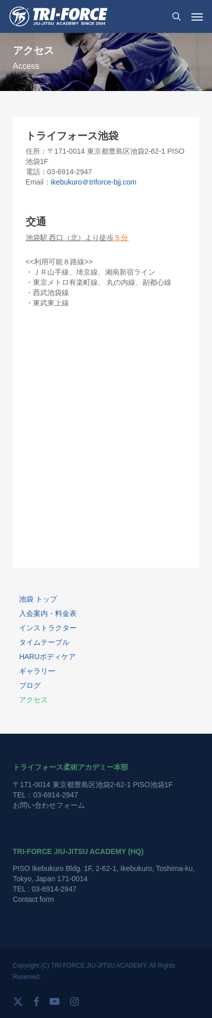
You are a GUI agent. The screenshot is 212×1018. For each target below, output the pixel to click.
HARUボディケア (47, 656)
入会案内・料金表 (48, 613)
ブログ (30, 685)
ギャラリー (37, 671)
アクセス (33, 700)
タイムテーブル (44, 642)
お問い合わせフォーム (49, 805)
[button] (197, 16)
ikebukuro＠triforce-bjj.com (94, 182)
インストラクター (48, 628)
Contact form (33, 899)
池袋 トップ (38, 599)
